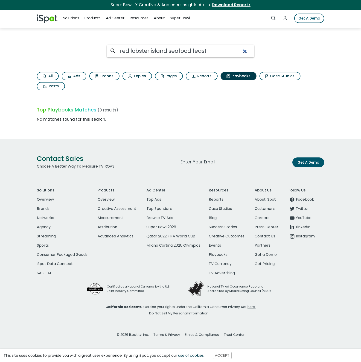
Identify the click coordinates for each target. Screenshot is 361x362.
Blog (213, 217)
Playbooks (238, 76)
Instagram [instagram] (301, 236)
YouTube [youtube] (300, 217)
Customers (265, 208)
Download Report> (231, 5)
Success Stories (223, 227)
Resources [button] (139, 18)
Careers (262, 217)
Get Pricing (265, 263)
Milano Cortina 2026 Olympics (173, 245)
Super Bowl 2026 (161, 227)
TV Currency (220, 263)
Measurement (110, 217)
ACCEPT (222, 355)
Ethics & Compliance (202, 334)
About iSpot (265, 199)
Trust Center (234, 334)
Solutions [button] (71, 18)
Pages (169, 76)
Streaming (46, 236)
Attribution (107, 227)
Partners (263, 245)
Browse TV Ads (159, 217)
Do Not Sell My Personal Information (178, 313)
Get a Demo (266, 254)
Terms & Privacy (166, 334)
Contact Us (265, 236)
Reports (202, 76)
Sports (43, 245)
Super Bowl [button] (180, 18)
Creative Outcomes (227, 236)
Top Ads (153, 199)
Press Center (266, 227)
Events (215, 245)
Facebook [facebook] (301, 199)
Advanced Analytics (116, 236)
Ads (74, 76)
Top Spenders (159, 208)
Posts (51, 86)
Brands (104, 76)
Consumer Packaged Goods (62, 254)
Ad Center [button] (115, 18)
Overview (45, 199)
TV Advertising (222, 273)
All (48, 76)
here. (251, 307)
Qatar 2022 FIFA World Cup (170, 236)
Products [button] (92, 18)
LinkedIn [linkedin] (299, 227)
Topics (137, 76)
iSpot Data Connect (55, 263)
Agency (44, 227)
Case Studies (279, 76)
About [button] (159, 18)
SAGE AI (44, 273)
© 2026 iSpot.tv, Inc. (133, 334)
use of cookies (191, 355)
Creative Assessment (117, 208)
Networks (45, 217)
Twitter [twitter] (298, 208)
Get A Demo (309, 18)
